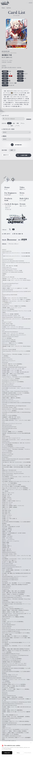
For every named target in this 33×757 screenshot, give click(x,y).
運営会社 (4, 245)
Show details (27, 752)
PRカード (7, 209)
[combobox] (16, 132)
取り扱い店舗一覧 (18, 235)
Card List (8, 7)
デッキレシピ (8, 210)
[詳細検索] (28, 119)
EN (26, 3)
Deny (18, 752)
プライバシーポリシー (13, 245)
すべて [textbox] (4, 132)
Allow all (7, 752)
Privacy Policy (7, 749)
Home (3, 7)
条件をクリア (7, 155)
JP (22, 3)
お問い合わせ (7, 235)
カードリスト (8, 207)
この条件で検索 (23, 155)
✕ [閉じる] (30, 742)
